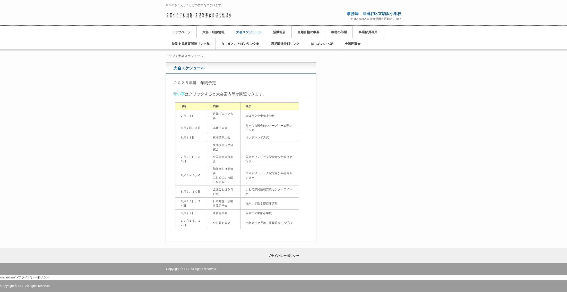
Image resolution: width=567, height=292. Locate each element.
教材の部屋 (339, 32)
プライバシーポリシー (283, 255)
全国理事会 (353, 44)
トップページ (181, 32)
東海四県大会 (221, 137)
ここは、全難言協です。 (199, 15)
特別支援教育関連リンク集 (191, 44)
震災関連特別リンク (285, 44)
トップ (170, 56)
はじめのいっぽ (322, 44)
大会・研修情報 (213, 32)
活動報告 (279, 32)
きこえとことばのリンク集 (240, 44)
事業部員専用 (368, 32)
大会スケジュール (248, 32)
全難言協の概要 (308, 32)
